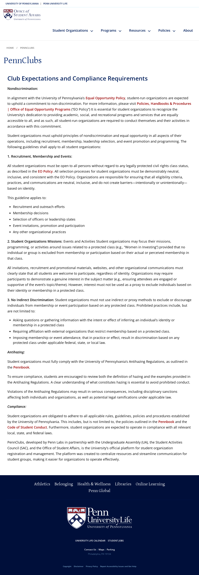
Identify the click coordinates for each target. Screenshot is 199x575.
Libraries (123, 480)
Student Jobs (116, 536)
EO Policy (45, 167)
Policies (164, 26)
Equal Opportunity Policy (105, 94)
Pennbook (21, 363)
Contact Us (90, 545)
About (188, 26)
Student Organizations (70, 26)
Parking (111, 545)
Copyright (67, 562)
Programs (108, 26)
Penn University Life (55, 3)
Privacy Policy (92, 562)
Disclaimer (78, 562)
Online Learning (150, 480)
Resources (137, 26)
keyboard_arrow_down (93, 29)
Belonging (64, 480)
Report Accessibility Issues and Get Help (118, 562)
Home (10, 43)
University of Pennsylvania (22, 3)
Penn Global (99, 486)
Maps (101, 545)
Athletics (42, 480)
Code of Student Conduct (27, 423)
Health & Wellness (94, 480)
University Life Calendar (90, 536)
